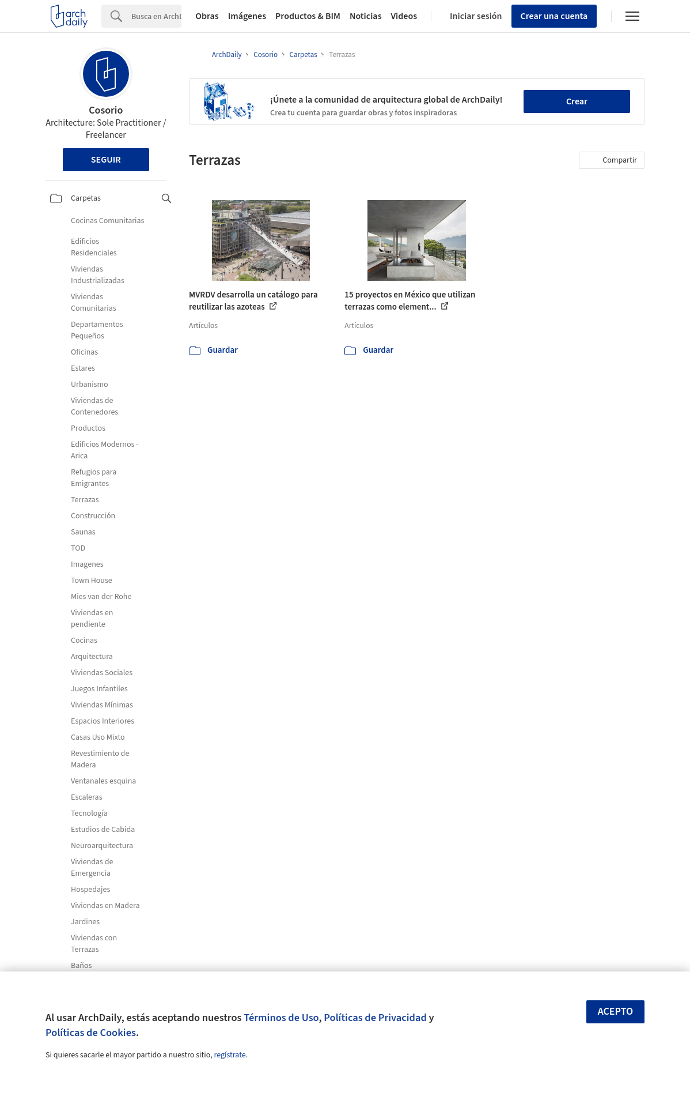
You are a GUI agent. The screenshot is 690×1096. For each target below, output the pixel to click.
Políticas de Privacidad (375, 1017)
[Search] (156, 16)
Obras (207, 16)
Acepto (616, 1011)
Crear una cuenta (554, 16)
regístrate (229, 1055)
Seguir (106, 159)
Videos (404, 16)
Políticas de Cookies (91, 1032)
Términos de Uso (281, 1017)
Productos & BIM (307, 16)
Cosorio (106, 110)
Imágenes (247, 16)
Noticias (366, 16)
